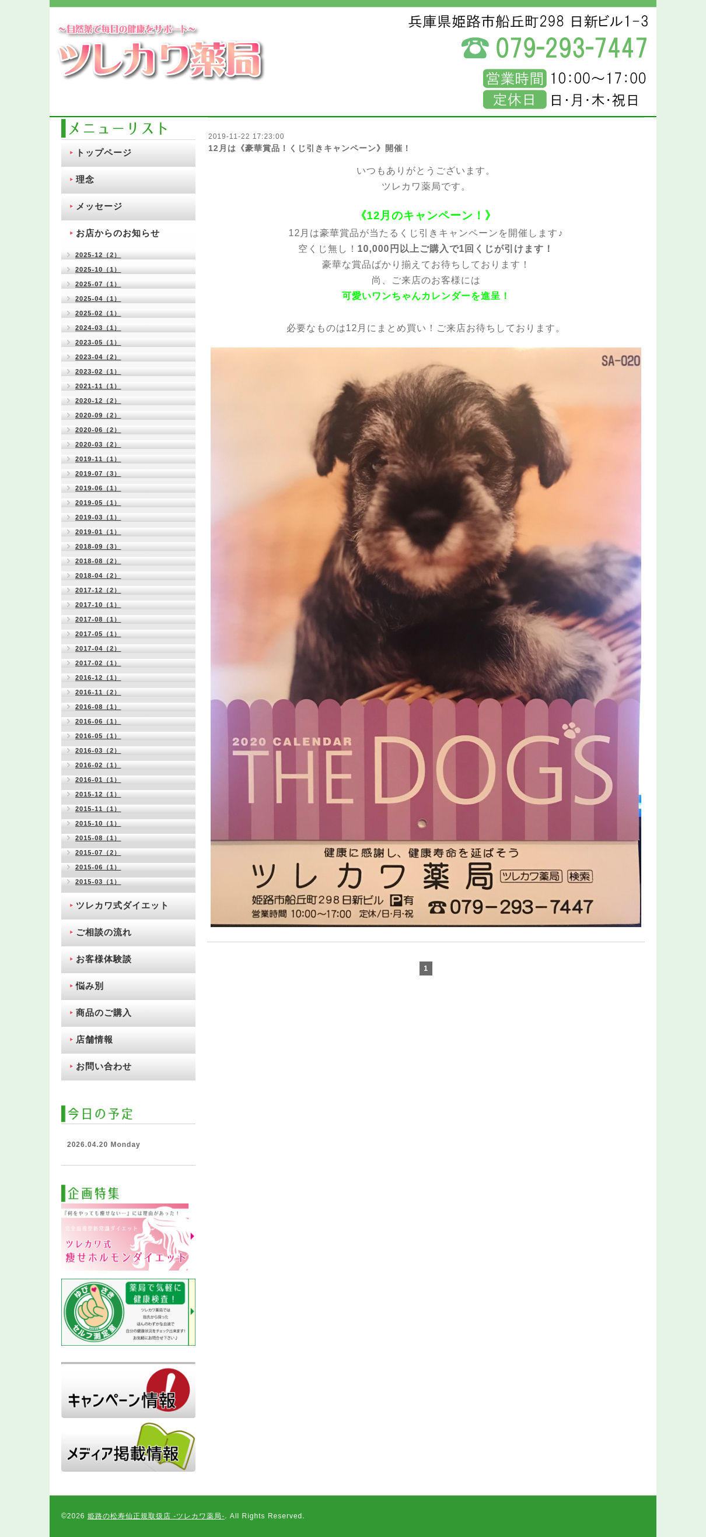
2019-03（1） (98, 517)
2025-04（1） (98, 298)
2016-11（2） (98, 692)
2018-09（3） (98, 546)
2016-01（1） (98, 779)
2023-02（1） (98, 371)
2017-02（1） (98, 662)
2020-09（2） (98, 415)
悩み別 (90, 986)
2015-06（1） (98, 867)
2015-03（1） (98, 881)
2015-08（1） (98, 837)
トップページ (104, 152)
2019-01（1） (98, 531)
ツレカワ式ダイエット (122, 905)
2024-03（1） (98, 327)
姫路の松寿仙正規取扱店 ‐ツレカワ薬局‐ (156, 1516)
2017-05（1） (98, 633)
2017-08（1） (98, 619)
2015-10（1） (98, 823)
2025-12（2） (98, 254)
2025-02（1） (98, 313)
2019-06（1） (98, 488)
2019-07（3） (98, 473)
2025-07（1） (98, 283)
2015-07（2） (98, 852)
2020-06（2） (98, 429)
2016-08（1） (98, 706)
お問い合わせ (104, 1066)
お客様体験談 (104, 959)
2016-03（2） (98, 750)
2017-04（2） (98, 648)
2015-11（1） (98, 808)
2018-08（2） (98, 560)
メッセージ (99, 206)
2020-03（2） (98, 444)
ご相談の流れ (104, 932)
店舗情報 (94, 1039)
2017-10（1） (98, 604)
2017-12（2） (98, 590)
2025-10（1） (98, 269)
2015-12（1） (98, 794)
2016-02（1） (98, 765)
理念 (85, 179)
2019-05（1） (98, 502)
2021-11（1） (98, 386)
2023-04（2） (98, 356)
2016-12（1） (98, 677)
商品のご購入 (104, 1012)
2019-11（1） (98, 458)
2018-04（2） (98, 575)
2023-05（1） (98, 342)
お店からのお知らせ (118, 233)
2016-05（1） (98, 735)
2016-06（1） (98, 721)
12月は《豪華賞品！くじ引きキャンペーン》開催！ (309, 148)
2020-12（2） (98, 400)
